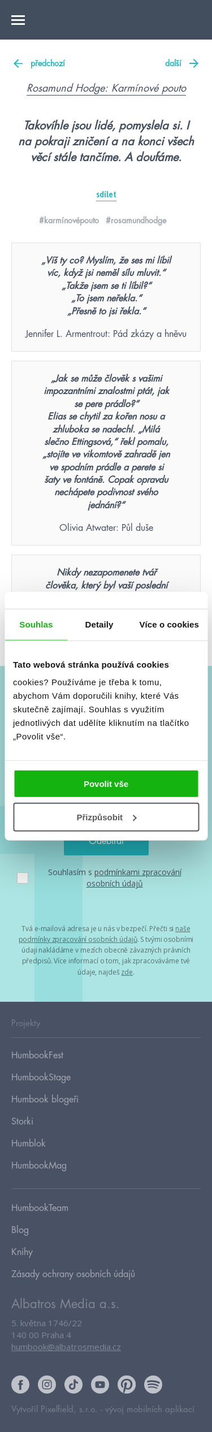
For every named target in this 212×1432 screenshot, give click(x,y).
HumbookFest (37, 1055)
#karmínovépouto (69, 220)
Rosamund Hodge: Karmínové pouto (106, 88)
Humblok (28, 1143)
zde (127, 972)
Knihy (22, 1252)
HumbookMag (39, 1165)
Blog (20, 1230)
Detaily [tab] (99, 624)
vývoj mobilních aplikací (149, 1409)
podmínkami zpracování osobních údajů (133, 878)
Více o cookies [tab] (169, 624)
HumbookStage (41, 1077)
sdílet (106, 194)
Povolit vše (106, 784)
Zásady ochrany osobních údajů (73, 1274)
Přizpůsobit (106, 817)
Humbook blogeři (45, 1099)
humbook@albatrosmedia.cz (66, 1346)
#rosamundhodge (136, 220)
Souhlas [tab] (36, 624)
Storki (22, 1121)
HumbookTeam (39, 1208)
